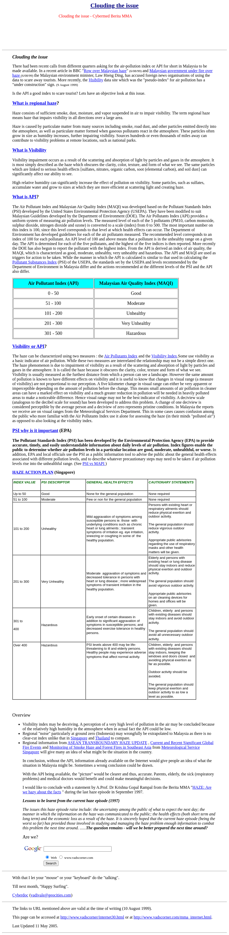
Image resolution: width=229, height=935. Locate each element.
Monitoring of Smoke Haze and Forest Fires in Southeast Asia (100, 747)
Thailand (102, 738)
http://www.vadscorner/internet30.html (92, 917)
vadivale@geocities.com (51, 895)
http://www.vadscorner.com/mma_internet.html (172, 917)
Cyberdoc (20, 895)
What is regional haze (34, 103)
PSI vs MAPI (94, 463)
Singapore (79, 738)
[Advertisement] (114, 34)
